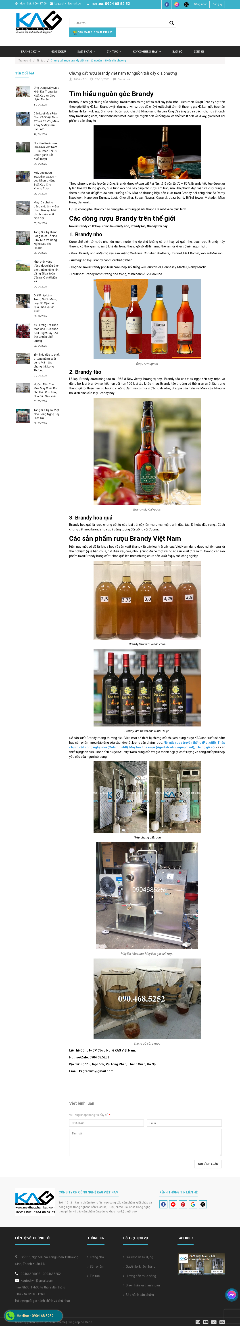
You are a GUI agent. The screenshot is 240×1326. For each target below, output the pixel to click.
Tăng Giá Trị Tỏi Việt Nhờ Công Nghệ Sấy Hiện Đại (46, 414)
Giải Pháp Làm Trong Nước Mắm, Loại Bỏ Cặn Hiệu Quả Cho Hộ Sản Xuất (45, 303)
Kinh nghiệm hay (147, 51)
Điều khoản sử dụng (138, 1257)
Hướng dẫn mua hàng (139, 1276)
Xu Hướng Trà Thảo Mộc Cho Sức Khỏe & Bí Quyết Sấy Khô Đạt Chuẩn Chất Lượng (46, 332)
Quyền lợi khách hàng (139, 1266)
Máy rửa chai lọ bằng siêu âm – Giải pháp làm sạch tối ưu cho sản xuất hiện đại (46, 210)
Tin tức (114, 51)
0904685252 (52, 1274)
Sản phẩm (95, 1266)
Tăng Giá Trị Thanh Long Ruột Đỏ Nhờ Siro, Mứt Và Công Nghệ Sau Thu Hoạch (45, 239)
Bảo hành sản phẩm (138, 1294)
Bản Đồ (177, 51)
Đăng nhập (200, 4)
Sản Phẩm (86, 51)
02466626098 (30, 1274)
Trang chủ (95, 1257)
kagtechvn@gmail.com (66, 3)
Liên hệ (199, 51)
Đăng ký (217, 4)
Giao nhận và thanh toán (141, 1285)
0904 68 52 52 (117, 3)
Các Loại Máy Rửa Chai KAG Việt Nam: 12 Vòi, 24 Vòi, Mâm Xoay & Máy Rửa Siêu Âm (46, 121)
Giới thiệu (58, 51)
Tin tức (93, 1276)
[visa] (210, 1322)
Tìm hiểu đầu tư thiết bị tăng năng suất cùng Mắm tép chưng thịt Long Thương (47, 362)
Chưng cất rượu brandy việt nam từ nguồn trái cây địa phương (123, 73)
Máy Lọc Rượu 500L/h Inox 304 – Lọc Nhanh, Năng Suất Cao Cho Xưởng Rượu (45, 180)
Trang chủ (30, 51)
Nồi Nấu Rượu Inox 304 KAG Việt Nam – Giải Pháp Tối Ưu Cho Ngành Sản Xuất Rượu (45, 150)
